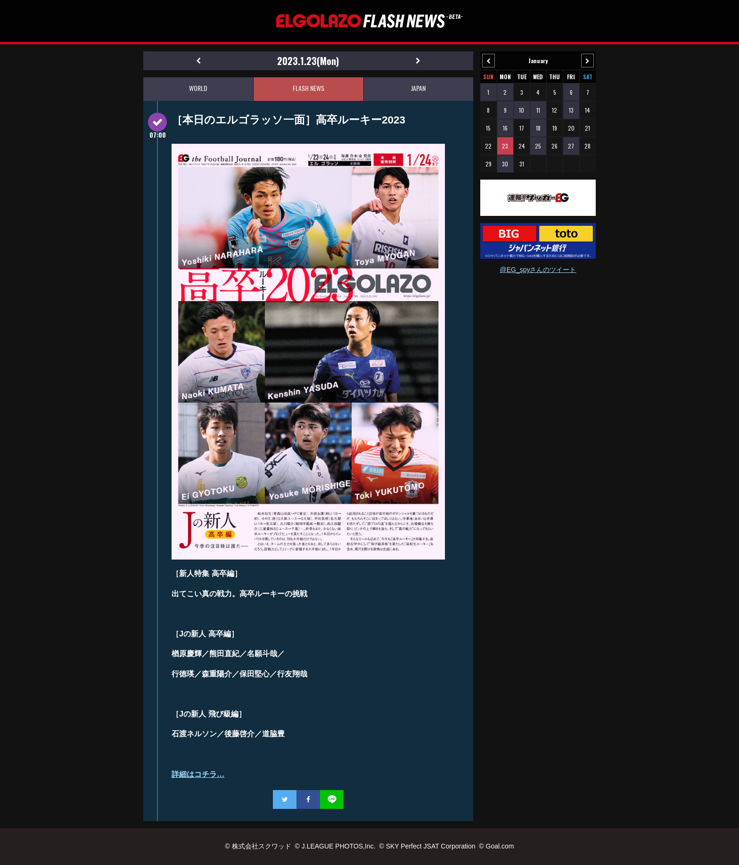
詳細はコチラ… (198, 774)
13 (571, 110)
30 (505, 164)
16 (505, 128)
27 (571, 146)
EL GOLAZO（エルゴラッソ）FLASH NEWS (369, 21)
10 (521, 110)
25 (538, 146)
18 (538, 128)
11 (538, 110)
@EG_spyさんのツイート (538, 269)
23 (505, 146)
